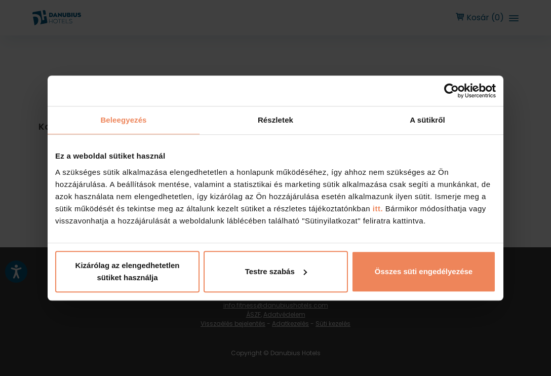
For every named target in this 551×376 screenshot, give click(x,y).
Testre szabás (276, 271)
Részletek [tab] (275, 120)
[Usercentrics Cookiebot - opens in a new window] (451, 90)
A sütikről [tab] (427, 120)
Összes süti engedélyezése (424, 271)
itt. (376, 208)
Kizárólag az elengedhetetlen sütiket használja (127, 271)
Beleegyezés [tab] (123, 120)
